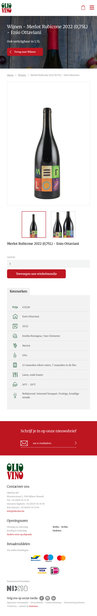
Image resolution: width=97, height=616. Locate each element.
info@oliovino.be (15, 511)
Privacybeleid (37, 602)
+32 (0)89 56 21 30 (20, 500)
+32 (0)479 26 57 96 (29, 507)
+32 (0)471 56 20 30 (35, 503)
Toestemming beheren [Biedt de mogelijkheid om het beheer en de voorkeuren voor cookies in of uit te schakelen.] (74, 602)
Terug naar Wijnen (23, 51)
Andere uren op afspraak (19, 534)
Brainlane (33, 606)
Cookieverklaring (53, 602)
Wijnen (22, 75)
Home (10, 75)
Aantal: (11, 257)
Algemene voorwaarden (17, 602)
